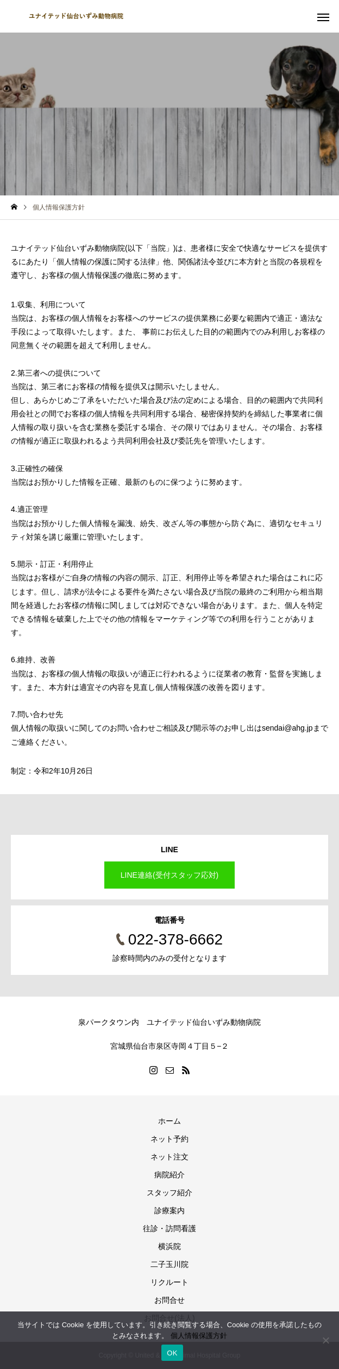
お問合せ (169, 1300)
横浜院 (169, 1246)
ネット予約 (169, 1139)
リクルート (169, 1282)
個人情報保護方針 (199, 1336)
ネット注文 (169, 1156)
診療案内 (169, 1210)
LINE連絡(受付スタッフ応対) (169, 875)
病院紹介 (169, 1174)
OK (172, 1353)
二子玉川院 (169, 1264)
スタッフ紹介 (169, 1192)
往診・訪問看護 (169, 1228)
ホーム (169, 1121)
